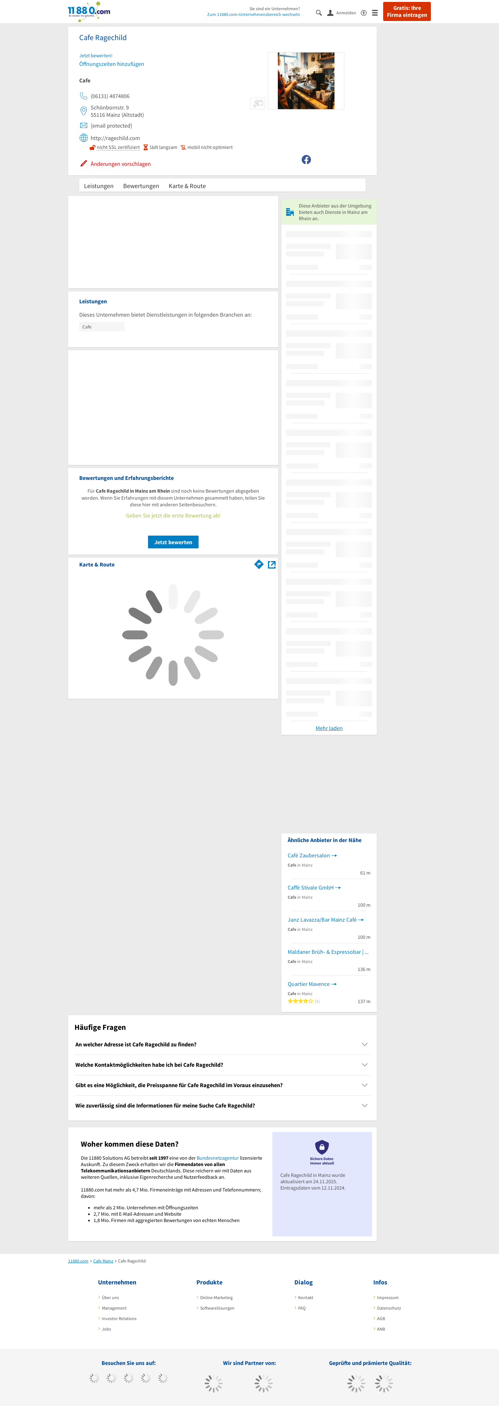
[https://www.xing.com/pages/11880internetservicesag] (146, 1379)
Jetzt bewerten (173, 542)
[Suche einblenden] (321, 12)
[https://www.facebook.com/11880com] (94, 1379)
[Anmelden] (344, 12)
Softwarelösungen (217, 1308)
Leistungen (99, 186)
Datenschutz (389, 1308)
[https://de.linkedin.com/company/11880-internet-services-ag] (163, 1379)
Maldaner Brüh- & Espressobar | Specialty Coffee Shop (329, 951)
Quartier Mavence (309, 984)
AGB (381, 1318)
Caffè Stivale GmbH (311, 887)
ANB (381, 1329)
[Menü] (377, 12)
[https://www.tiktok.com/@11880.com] (111, 1379)
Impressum (388, 1297)
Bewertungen (141, 186)
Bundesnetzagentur (218, 1158)
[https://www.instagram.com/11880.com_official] (129, 1379)
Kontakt (305, 1297)
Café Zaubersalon (309, 855)
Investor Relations (119, 1318)
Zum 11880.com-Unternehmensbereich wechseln (253, 14)
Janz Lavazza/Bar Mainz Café (322, 919)
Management (114, 1308)
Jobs (106, 1329)
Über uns (110, 1297)
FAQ (302, 1308)
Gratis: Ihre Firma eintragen (407, 11)
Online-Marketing (216, 1297)
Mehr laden (329, 728)
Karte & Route (187, 186)
